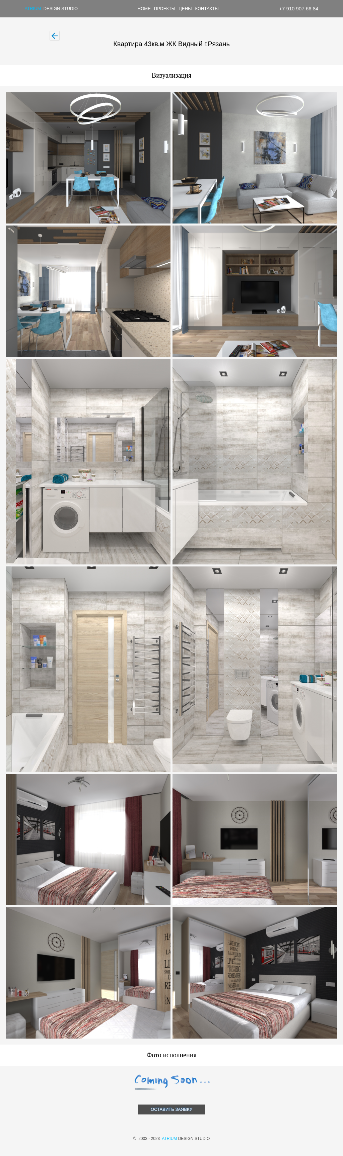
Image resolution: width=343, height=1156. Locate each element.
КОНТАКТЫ (207, 8)
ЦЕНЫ (185, 8)
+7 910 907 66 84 (298, 8)
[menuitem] (144, 8)
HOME (144, 8)
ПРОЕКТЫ (165, 8)
